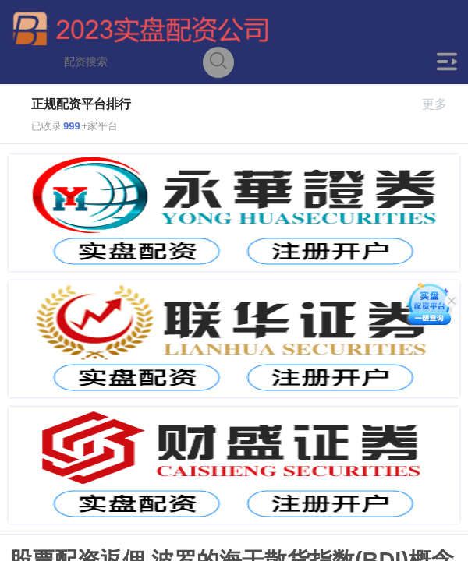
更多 (441, 104)
